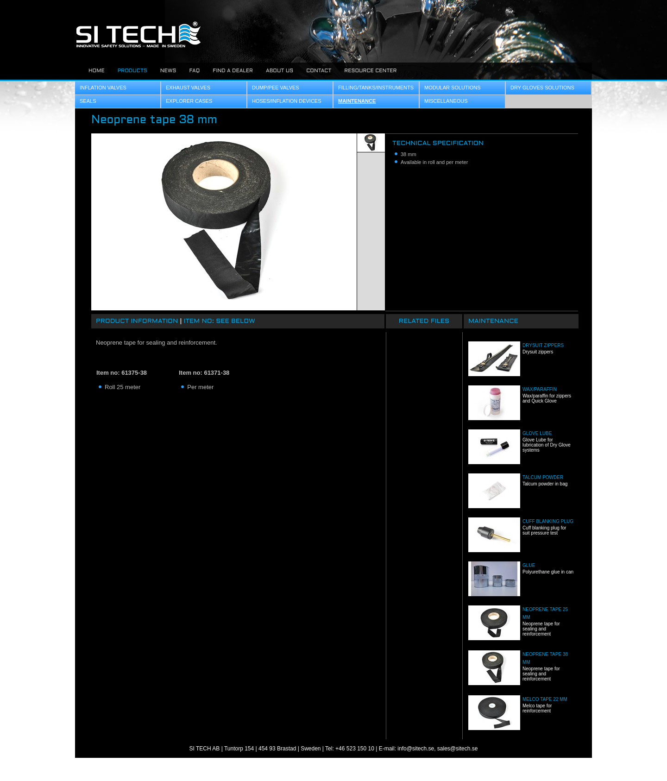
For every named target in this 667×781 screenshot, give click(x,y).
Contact (318, 71)
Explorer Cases (189, 101)
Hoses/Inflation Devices (286, 101)
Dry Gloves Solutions (542, 87)
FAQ (194, 71)
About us (279, 71)
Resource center (370, 71)
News (168, 71)
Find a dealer (233, 71)
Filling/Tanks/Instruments (376, 87)
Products (132, 71)
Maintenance (357, 101)
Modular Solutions (452, 87)
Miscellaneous (446, 101)
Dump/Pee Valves (275, 87)
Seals (88, 101)
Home (96, 71)
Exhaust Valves (188, 87)
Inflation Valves (103, 87)
